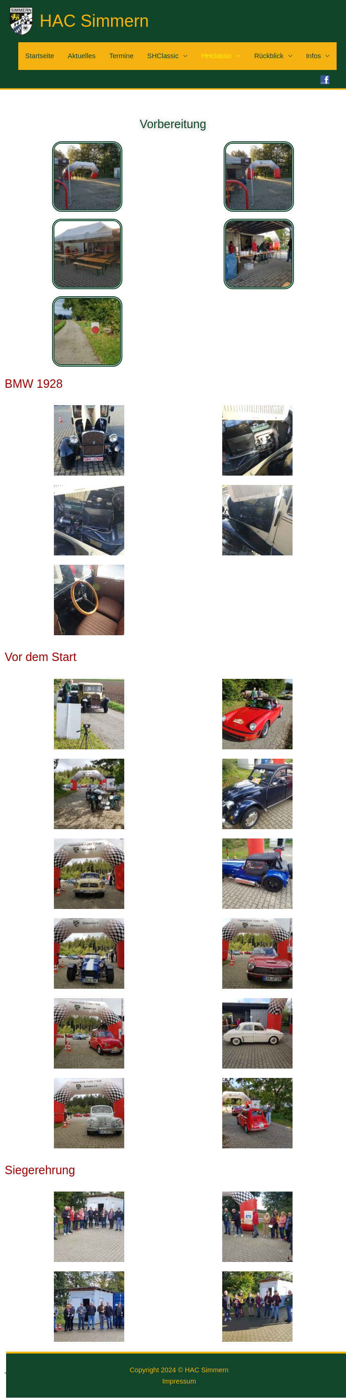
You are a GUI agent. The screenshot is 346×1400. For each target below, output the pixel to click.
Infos (313, 56)
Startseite (39, 56)
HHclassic (216, 56)
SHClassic (163, 56)
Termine (121, 56)
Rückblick (268, 56)
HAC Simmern (94, 21)
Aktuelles (82, 56)
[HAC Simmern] (21, 20)
